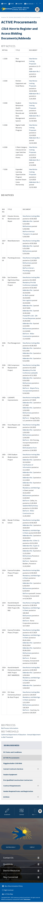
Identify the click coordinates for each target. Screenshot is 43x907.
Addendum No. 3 (28, 311)
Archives (6, 797)
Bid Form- (26, 501)
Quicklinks (8, 864)
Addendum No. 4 (28, 323)
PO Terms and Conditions (12, 752)
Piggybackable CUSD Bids (12, 763)
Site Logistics (27, 300)
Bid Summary (27, 226)
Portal (12, 3)
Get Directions (11, 847)
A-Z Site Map (7, 894)
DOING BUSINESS (15, 17)
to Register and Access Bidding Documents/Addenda (19, 33)
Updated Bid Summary (30, 506)
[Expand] (38, 769)
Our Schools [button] (29, 4)
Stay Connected (10, 877)
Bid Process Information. (9, 728)
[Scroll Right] (40, 811)
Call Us (32, 847)
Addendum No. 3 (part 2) (31, 546)
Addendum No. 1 (34, 71)
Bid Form (26, 418)
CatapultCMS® (16, 899)
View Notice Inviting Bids (31, 216)
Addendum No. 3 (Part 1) (31, 541)
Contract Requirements (12, 786)
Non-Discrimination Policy (12, 886)
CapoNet (19, 3)
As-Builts (26, 295)
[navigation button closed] (37, 9)
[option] (7, 811)
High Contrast (8, 890)
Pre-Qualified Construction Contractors (18, 780)
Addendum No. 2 (28, 306)
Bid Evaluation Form (30, 448)
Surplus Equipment (10, 775)
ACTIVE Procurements (32, 17)
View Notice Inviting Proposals (33, 61)
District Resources (11, 870)
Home (5, 3)
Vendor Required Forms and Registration (18, 791)
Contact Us (8, 857)
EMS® (22, 899)
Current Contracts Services (13, 769)
